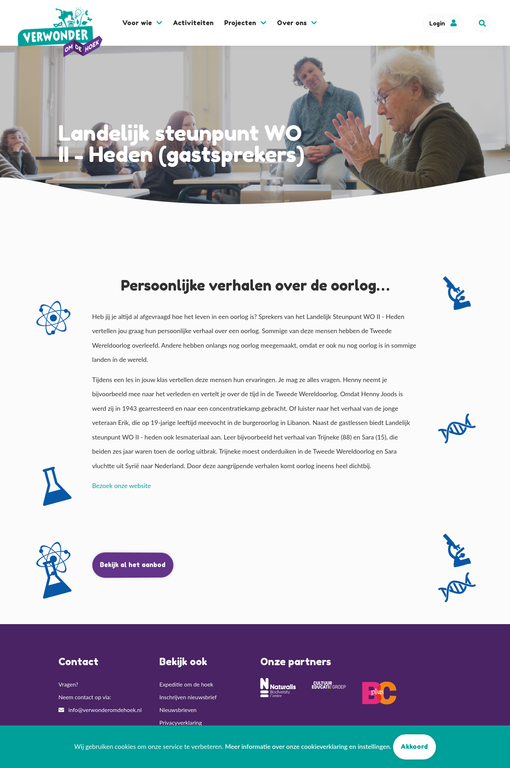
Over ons (297, 23)
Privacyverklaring (180, 722)
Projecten (245, 23)
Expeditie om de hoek (186, 684)
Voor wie (142, 23)
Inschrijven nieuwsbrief (188, 697)
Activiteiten (193, 23)
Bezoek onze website (121, 485)
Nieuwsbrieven (178, 709)
